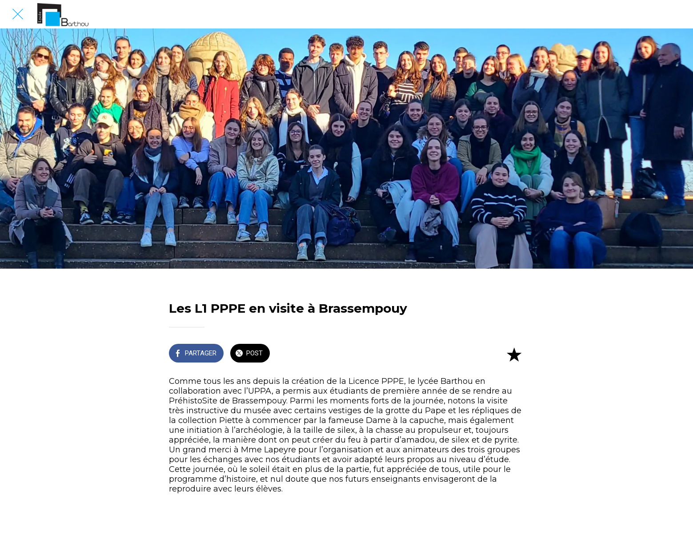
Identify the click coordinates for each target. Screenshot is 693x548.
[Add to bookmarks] (514, 354)
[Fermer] (17, 14)
